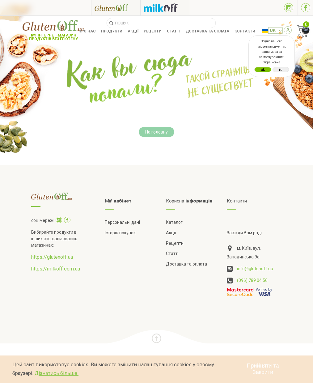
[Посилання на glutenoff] (116, 7)
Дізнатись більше (56, 373)
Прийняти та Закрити (263, 369)
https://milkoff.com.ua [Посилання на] (55, 269)
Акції (133, 31)
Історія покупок (120, 232)
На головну (156, 132)
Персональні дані (122, 222)
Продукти (111, 31)
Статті (173, 31)
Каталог (174, 222)
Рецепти (153, 31)
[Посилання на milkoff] (165, 7)
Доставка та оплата (207, 31)
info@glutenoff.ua (255, 268)
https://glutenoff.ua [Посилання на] (52, 257)
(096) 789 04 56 (252, 280)
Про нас (87, 31)
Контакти (245, 31)
